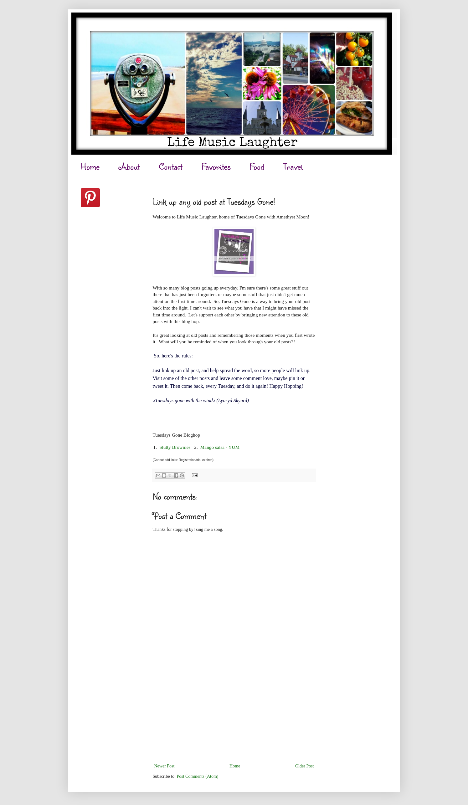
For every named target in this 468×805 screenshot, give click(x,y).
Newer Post (164, 766)
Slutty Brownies (175, 447)
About (129, 166)
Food (257, 166)
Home (90, 166)
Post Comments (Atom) (198, 776)
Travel (292, 166)
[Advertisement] (234, 715)
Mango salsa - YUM (220, 447)
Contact (170, 166)
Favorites (216, 166)
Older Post (304, 766)
